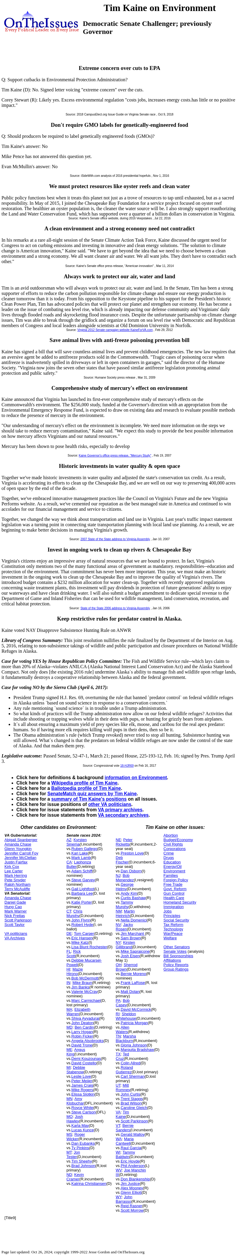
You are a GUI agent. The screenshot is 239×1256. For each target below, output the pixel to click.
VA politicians (15, 933)
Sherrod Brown (126, 967)
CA (69, 862)
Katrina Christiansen (89, 1183)
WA (119, 1139)
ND (69, 1174)
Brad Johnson (83, 1165)
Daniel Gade (15, 902)
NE (118, 840)
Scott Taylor (14, 924)
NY (118, 942)
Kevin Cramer (75, 1176)
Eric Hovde (130, 1161)
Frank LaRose (133, 982)
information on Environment (136, 777)
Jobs (168, 911)
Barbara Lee (82, 893)
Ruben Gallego (84, 848)
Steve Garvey (83, 880)
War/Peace (173, 933)
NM (119, 911)
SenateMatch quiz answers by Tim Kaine (92, 793)
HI (68, 969)
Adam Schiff (82, 871)
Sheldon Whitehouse (126, 1016)
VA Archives (14, 938)
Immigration (174, 906)
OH (119, 965)
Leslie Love (81, 1076)
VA (118, 1112)
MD (69, 1027)
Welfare (170, 938)
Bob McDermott (85, 978)
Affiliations (172, 960)
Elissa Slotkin (83, 1094)
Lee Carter (13, 871)
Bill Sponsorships (178, 956)
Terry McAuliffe (17, 889)
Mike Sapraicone (135, 951)
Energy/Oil (173, 866)
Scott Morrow (132, 1210)
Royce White (83, 1107)
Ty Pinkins (80, 1148)
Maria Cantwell (125, 1141)
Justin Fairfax (15, 862)
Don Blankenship (135, 1179)
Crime (169, 853)
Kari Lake (80, 853)
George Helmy (125, 886)
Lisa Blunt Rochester (89, 947)
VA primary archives (120, 809)
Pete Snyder (15, 880)
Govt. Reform (175, 889)
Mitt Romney (123, 1087)
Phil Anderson (133, 1165)
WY (119, 1197)
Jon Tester (73, 1154)
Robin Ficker (82, 1036)
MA (69, 1009)
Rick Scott (73, 953)
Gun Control (174, 893)
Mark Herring (15, 875)
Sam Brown (131, 938)
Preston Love (132, 853)
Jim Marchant (133, 933)
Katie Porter (82, 902)
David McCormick (136, 1009)
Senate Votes (175, 951)
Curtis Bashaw (133, 898)
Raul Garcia (131, 1148)
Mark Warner (15, 911)
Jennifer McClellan (20, 857)
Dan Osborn (131, 871)
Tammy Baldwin (125, 1154)
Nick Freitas (14, 915)
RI (117, 1014)
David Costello (84, 1063)
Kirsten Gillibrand (125, 944)
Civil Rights (173, 844)
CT (68, 911)
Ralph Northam (17, 884)
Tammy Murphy (124, 904)
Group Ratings (176, 969)
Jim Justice (130, 1183)
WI (118, 1152)
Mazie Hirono (74, 971)
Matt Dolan (130, 991)
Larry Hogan (82, 1032)
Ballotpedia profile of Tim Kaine (86, 788)
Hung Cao (13, 906)
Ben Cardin (84, 1027)
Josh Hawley (74, 1118)
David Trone (82, 1045)
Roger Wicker (75, 1136)
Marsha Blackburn (126, 1038)
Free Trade (173, 884)
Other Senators (177, 947)
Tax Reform (173, 924)
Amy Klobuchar (75, 1100)
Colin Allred (130, 1063)
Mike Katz (80, 942)
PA (118, 1000)
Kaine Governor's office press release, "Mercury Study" (115, 455)
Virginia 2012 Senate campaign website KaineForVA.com (115, 330)
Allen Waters (122, 1029)
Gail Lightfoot (83, 889)
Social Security (176, 920)
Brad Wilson (131, 1103)
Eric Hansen (82, 938)
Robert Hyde (82, 924)
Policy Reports (176, 965)
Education (172, 862)
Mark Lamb (81, 857)
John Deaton (83, 1023)
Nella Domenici (134, 920)
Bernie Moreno (133, 973)
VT (118, 1125)
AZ (69, 840)
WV (119, 1170)
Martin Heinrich (125, 913)
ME (69, 1049)
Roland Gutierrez (124, 1069)
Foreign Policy (176, 880)
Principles (172, 915)
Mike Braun (82, 982)
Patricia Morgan (134, 1023)
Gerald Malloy (133, 1134)
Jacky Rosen (124, 926)
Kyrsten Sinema (76, 842)
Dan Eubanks (83, 1143)
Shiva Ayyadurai (85, 1018)
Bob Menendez (125, 877)
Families (171, 875)
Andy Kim (129, 893)
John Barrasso (124, 1199)
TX (118, 1054)
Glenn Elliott (131, 1192)
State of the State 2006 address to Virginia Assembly (115, 608)
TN (118, 1036)
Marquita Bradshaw (137, 1049)
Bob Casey (123, 1002)
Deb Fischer (122, 859)
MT (69, 1152)
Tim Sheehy (82, 1161)
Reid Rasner (131, 1206)
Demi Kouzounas (86, 1058)
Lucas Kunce (83, 1130)
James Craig (82, 1085)
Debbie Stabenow (75, 1069)
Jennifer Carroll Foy (21, 853)
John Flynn (81, 920)
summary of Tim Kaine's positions (89, 799)
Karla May (80, 1125)
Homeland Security (180, 902)
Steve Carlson (84, 1112)
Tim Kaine (122, 1114)
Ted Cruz (122, 1056)
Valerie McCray (85, 991)
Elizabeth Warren (78, 1011)
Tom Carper (84, 933)
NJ (118, 875)
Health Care (174, 898)
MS (69, 1134)
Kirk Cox (11, 866)
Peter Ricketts (124, 842)
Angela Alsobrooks (88, 1040)
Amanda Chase (17, 844)
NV (118, 924)
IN (68, 982)
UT (118, 1085)
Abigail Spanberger (21, 840)
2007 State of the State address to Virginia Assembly (115, 539)
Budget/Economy (178, 840)
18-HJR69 (127, 765)
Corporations (175, 848)
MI (68, 1067)
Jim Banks (80, 987)
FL (68, 951)
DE (69, 933)
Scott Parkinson (18, 920)
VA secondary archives (123, 815)
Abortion (171, 835)
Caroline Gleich (134, 1107)
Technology (173, 929)
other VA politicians (109, 804)
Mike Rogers (82, 1090)
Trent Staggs (132, 1098)
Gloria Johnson (134, 1045)
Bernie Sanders (125, 1127)
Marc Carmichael (86, 1000)
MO (69, 1116)
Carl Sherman (133, 1076)
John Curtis (130, 1094)
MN (69, 1098)
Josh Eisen (130, 956)
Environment (174, 871)
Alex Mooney (132, 1188)
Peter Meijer (82, 1081)
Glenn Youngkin (18, 848)
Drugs (169, 857)
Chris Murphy (74, 913)
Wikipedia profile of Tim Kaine (84, 782)
